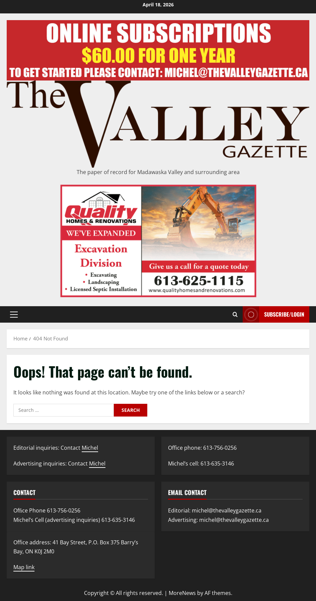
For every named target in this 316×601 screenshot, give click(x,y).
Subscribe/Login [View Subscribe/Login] (273, 314)
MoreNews (182, 593)
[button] (14, 315)
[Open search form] (235, 314)
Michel (90, 447)
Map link (23, 567)
